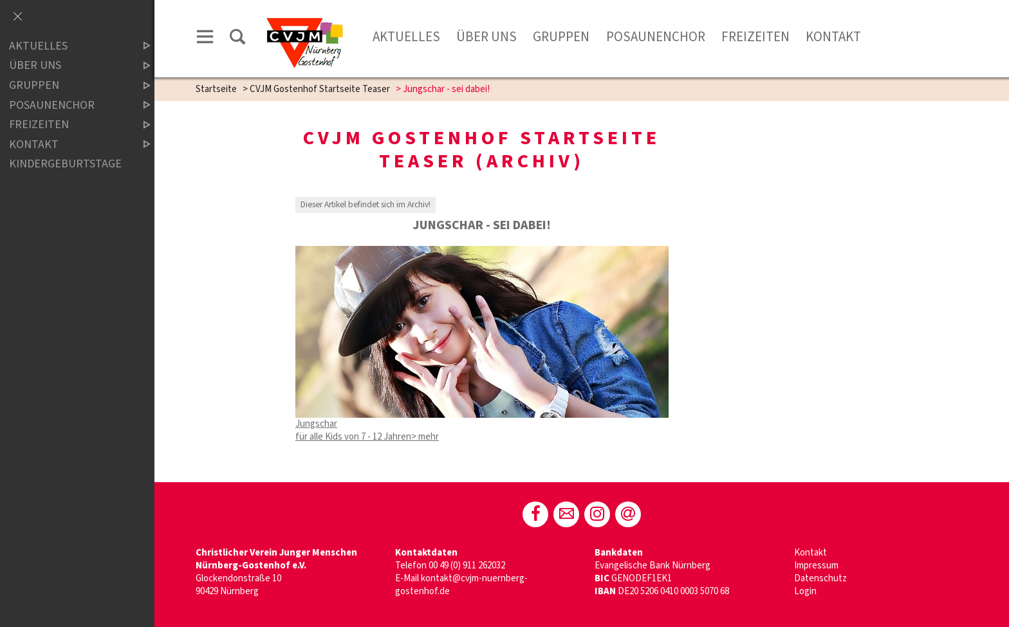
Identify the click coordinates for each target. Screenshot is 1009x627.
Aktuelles (406, 36)
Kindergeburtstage (65, 163)
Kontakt (833, 36)
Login (805, 591)
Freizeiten (755, 36)
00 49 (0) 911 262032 (467, 565)
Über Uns (486, 36)
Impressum (816, 565)
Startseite (216, 89)
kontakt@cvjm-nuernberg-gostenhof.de (461, 585)
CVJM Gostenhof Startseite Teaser (320, 89)
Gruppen (561, 36)
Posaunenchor (655, 36)
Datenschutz (820, 578)
